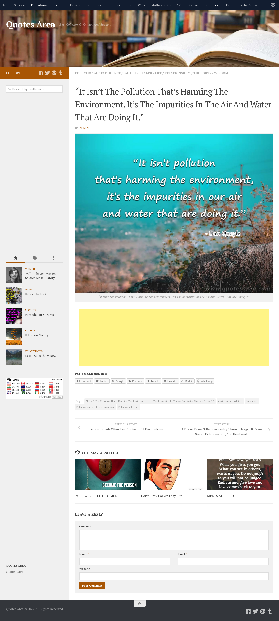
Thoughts (209, 73)
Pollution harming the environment (95, 406)
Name (84, 554)
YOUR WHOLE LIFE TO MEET (98, 496)
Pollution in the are (128, 406)
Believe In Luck (35, 294)
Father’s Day (248, 5)
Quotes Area (30, 24)
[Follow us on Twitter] (47, 72)
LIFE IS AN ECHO (220, 496)
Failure (59, 5)
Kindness (113, 5)
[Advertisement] (174, 337)
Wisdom (229, 73)
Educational (39, 5)
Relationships (183, 73)
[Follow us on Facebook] (41, 72)
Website (84, 569)
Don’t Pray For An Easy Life (162, 496)
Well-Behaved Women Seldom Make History (40, 275)
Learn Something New (40, 356)
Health (150, 73)
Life (5, 5)
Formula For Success (39, 315)
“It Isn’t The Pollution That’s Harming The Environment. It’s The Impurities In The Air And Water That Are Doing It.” (150, 401)
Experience (212, 5)
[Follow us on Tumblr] (60, 72)
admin (84, 128)
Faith (230, 5)
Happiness (93, 5)
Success (19, 5)
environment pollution (230, 401)
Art (179, 5)
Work (141, 5)
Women (30, 268)
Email (182, 554)
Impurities (252, 401)
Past (129, 5)
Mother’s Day (161, 5)
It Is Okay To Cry (36, 335)
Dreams (192, 5)
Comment (86, 526)
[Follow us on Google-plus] (54, 72)
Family (75, 5)
